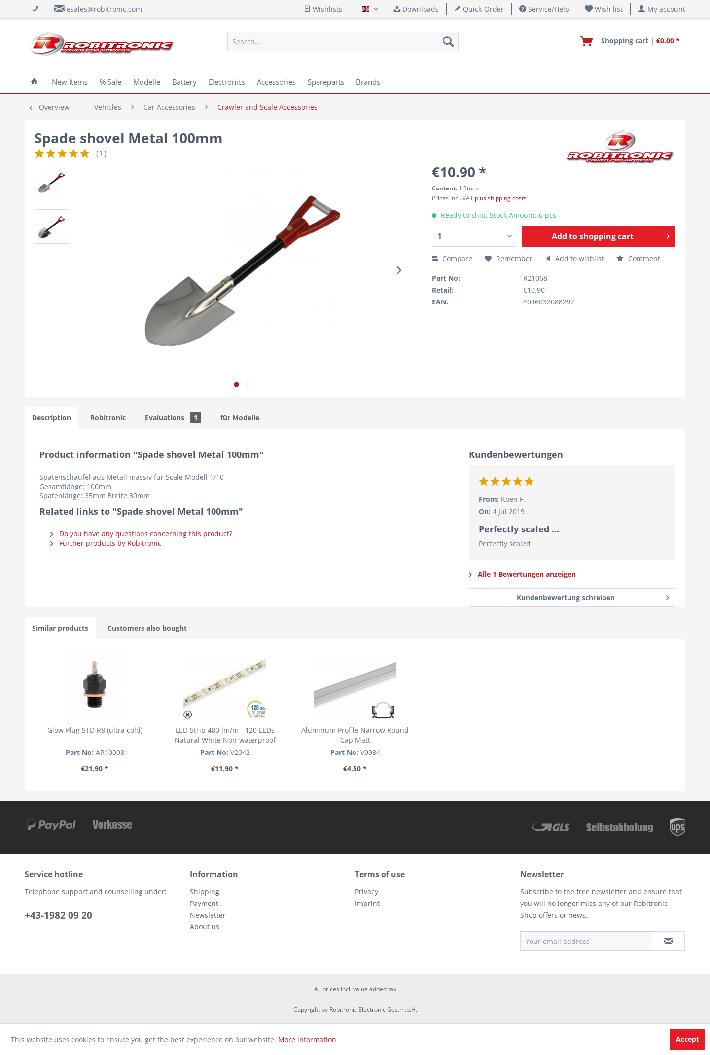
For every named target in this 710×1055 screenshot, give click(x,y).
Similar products (60, 628)
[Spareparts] (326, 81)
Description (51, 417)
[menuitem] (604, 9)
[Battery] (184, 81)
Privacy (366, 891)
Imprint (367, 903)
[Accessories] (276, 81)
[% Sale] (110, 81)
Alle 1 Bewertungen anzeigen (522, 574)
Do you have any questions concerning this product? (141, 533)
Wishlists (323, 9)
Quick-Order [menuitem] (479, 9)
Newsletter (208, 915)
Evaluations (173, 417)
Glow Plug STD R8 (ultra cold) (94, 730)
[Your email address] (586, 941)
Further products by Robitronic (105, 543)
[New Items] (70, 81)
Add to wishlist (574, 258)
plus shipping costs (501, 198)
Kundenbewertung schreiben (593, 596)
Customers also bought (147, 628)
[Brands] (368, 81)
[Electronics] (227, 81)
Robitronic (108, 417)
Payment (204, 903)
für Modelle (239, 417)
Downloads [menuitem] (416, 9)
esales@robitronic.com (104, 9)
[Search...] (343, 41)
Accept (687, 1039)
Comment (638, 258)
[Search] (448, 41)
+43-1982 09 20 (58, 915)
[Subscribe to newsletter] (668, 941)
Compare (452, 258)
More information (307, 1039)
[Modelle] (146, 81)
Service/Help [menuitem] (544, 9)
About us (204, 926)
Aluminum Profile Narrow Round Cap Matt (355, 735)
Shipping (204, 891)
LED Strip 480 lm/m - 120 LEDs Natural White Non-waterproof (225, 735)
